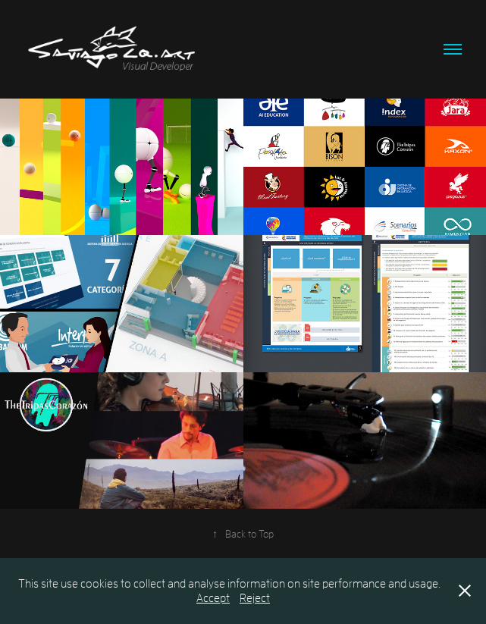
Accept (213, 597)
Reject (255, 597)
